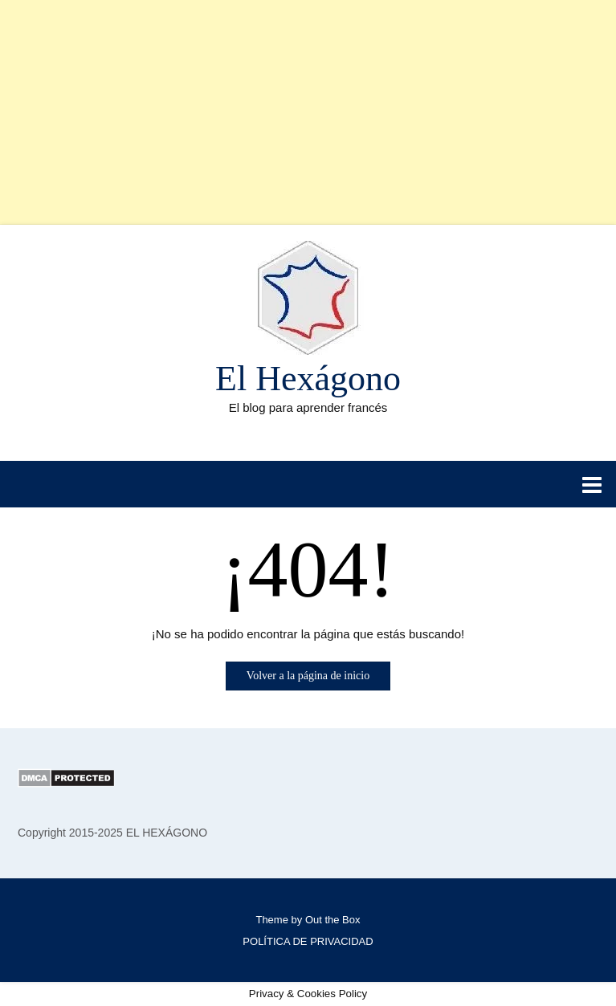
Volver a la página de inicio (308, 676)
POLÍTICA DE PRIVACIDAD (308, 941)
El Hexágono (308, 378)
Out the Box (333, 920)
